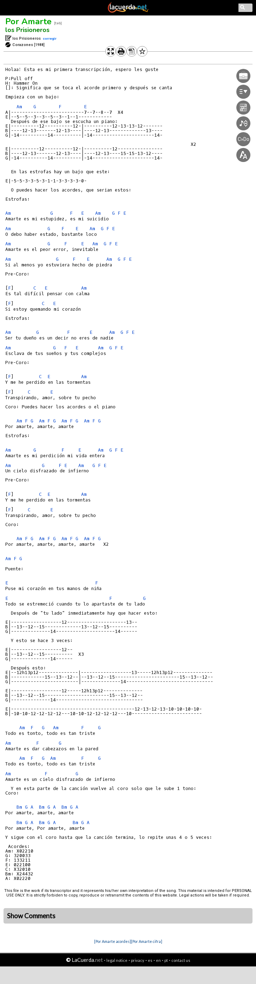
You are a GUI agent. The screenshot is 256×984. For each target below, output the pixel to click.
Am (19, 107)
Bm (19, 807)
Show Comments (31, 916)
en (158, 960)
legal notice (116, 960)
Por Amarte (28, 21)
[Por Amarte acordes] (112, 941)
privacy (137, 960)
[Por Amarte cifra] (146, 941)
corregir (50, 38)
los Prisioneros (27, 30)
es (150, 960)
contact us (180, 960)
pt (166, 960)
